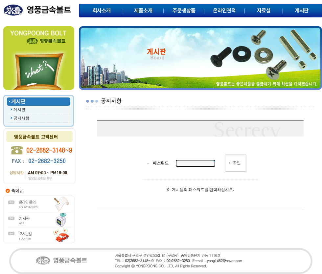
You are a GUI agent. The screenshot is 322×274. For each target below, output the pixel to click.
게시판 (19, 109)
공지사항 (21, 118)
